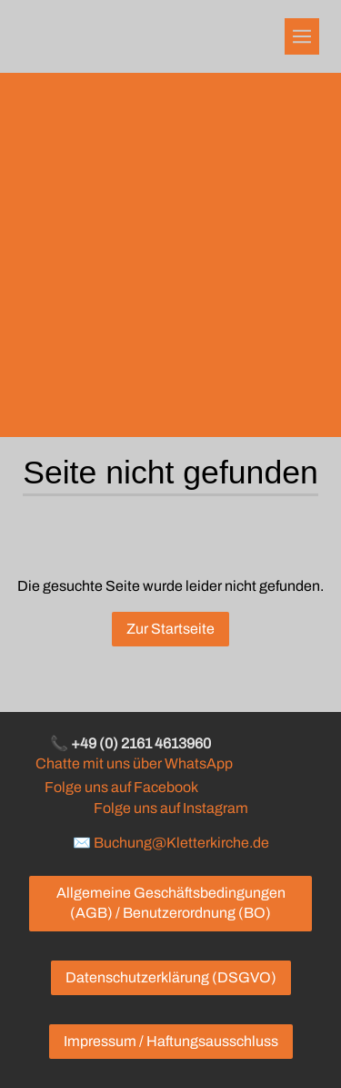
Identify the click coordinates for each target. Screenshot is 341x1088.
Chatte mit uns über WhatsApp (134, 763)
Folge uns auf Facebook (121, 787)
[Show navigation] (302, 36)
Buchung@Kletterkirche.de (181, 842)
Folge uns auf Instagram (171, 808)
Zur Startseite (170, 628)
